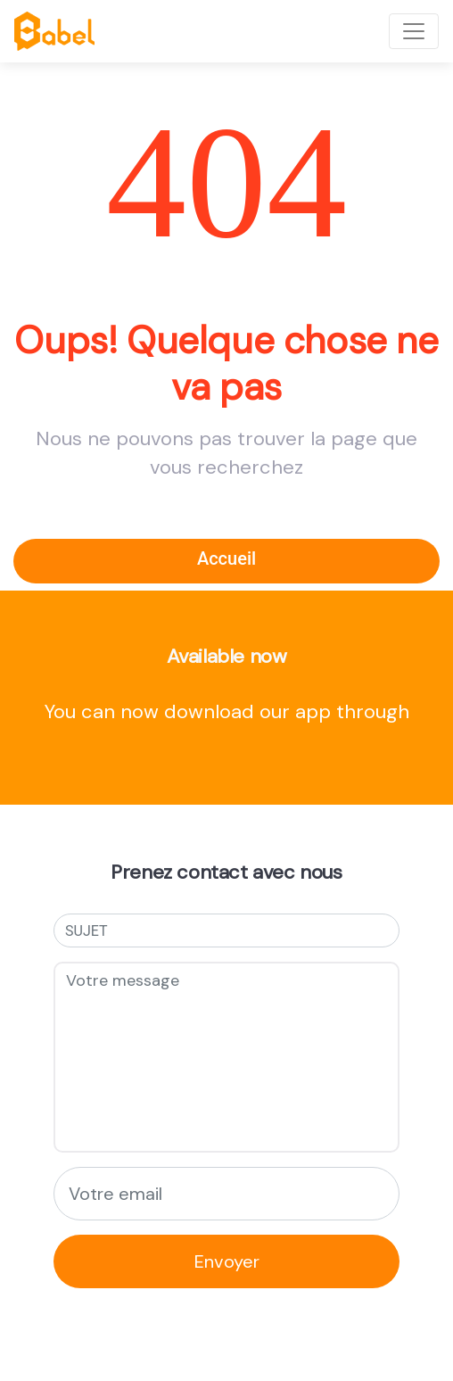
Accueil (226, 558)
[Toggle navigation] (414, 31)
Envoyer (226, 1261)
